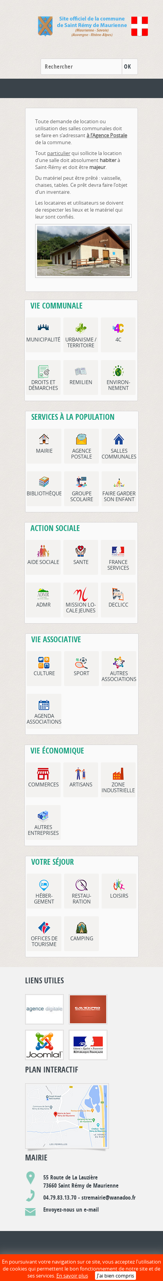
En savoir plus (72, 1275)
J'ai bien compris (115, 1275)
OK (127, 66)
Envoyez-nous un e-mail (71, 1209)
